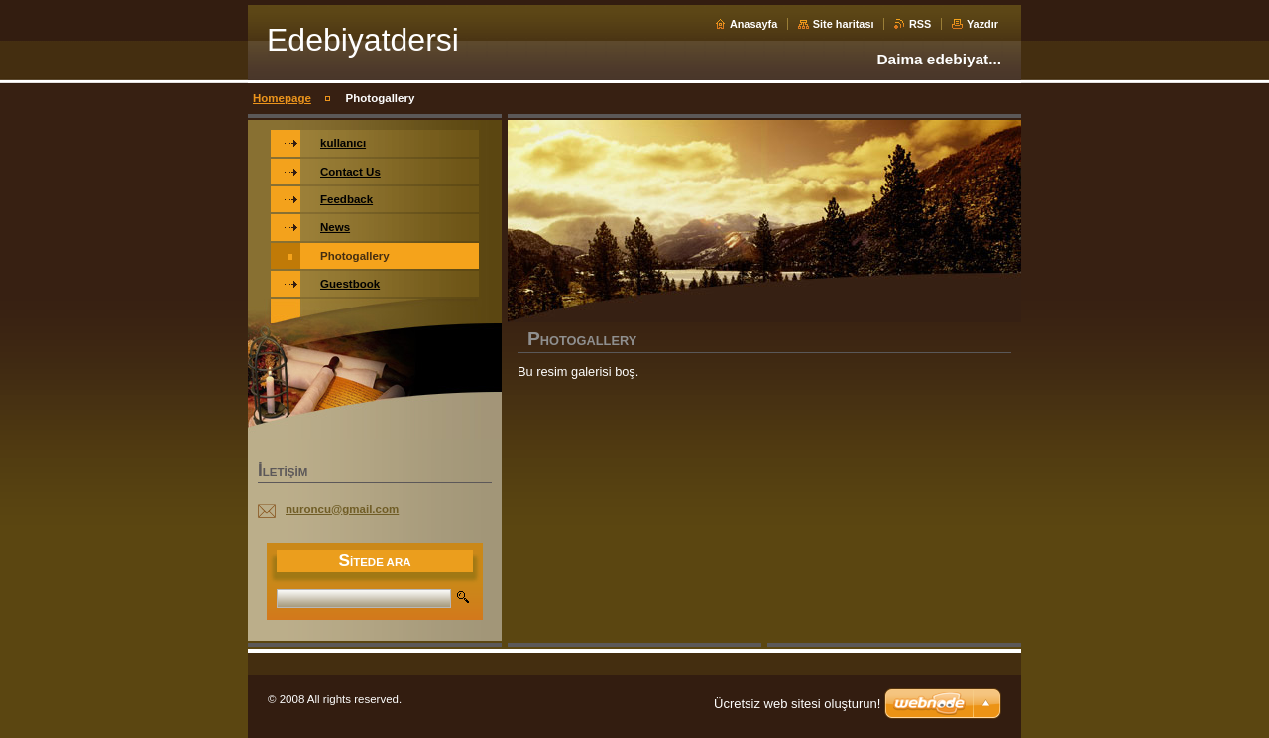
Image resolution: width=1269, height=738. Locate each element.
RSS (920, 24)
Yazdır (982, 24)
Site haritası (843, 24)
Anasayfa (753, 24)
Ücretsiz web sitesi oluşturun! (797, 703)
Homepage (282, 98)
